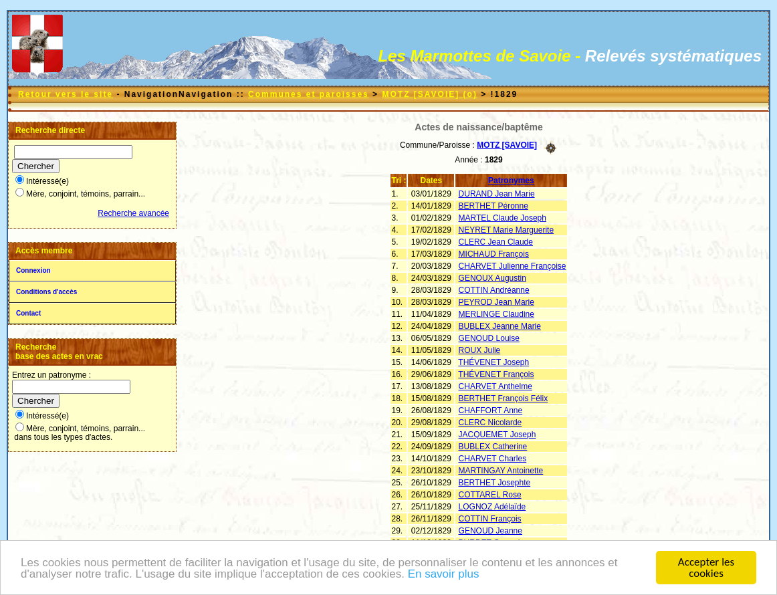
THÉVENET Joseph (493, 362)
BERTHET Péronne (493, 206)
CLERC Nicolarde (490, 422)
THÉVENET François (496, 374)
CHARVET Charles (493, 458)
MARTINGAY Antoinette (501, 470)
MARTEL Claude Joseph (502, 218)
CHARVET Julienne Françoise (512, 266)
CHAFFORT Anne (491, 410)
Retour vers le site (65, 94)
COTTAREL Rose (490, 494)
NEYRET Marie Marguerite (506, 230)
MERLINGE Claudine (496, 314)
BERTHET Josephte (495, 482)
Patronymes (511, 180)
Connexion (33, 270)
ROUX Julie (480, 350)
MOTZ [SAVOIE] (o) (429, 94)
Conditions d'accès (46, 291)
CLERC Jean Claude (496, 242)
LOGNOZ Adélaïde (492, 506)
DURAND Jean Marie (497, 194)
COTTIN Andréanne (494, 290)
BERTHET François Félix (503, 398)
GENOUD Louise (489, 338)
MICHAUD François (494, 254)
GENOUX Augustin (492, 278)
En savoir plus (443, 574)
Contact (28, 313)
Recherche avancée (133, 213)
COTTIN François (490, 518)
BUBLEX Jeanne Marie (500, 326)
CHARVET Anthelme (495, 386)
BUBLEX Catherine (493, 446)
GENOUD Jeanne (490, 531)
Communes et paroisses (308, 94)
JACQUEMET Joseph (497, 434)
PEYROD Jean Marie (496, 302)
